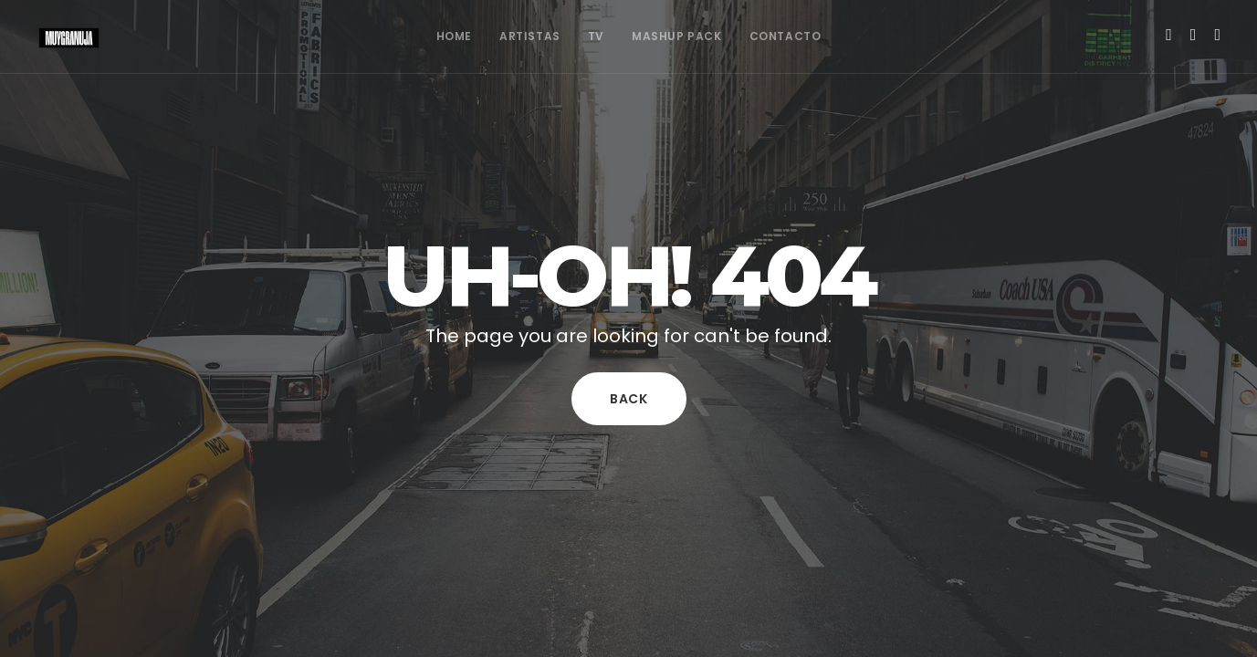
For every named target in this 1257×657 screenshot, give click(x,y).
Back (629, 399)
